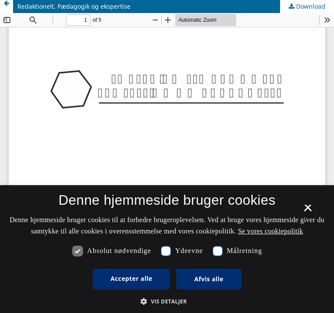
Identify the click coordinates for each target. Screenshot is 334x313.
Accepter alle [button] (131, 278)
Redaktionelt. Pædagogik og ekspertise (73, 6)
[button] (167, 301)
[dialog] (167, 249)
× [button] (308, 211)
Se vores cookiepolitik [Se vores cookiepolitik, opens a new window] (270, 231)
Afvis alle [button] (209, 279)
